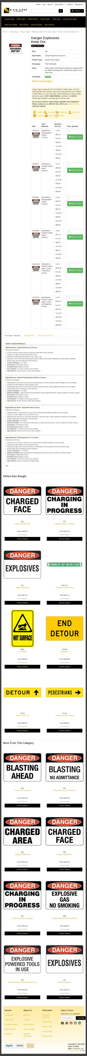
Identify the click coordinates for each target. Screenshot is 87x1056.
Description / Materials (12, 335)
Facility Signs (45, 19)
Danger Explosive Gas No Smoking (64, 918)
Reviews (45, 335)
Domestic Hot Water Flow (64, 588)
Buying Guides (60, 4)
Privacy (39, 115)
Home (5, 32)
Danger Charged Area (22, 854)
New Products (49, 25)
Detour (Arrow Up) (22, 715)
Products (38, 4)
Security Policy (47, 1031)
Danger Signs (25, 32)
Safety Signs (21, 19)
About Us (50, 4)
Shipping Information (27, 1035)
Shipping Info (78, 4)
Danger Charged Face (22, 524)
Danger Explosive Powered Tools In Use (22, 982)
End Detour (65, 651)
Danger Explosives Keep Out (68, 32)
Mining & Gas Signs (70, 19)
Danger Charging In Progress (64, 524)
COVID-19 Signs (36, 25)
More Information (42, 81)
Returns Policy (47, 1027)
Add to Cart (75, 137)
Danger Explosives (22, 588)
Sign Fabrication (29, 1029)
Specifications (29, 335)
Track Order (9, 1020)
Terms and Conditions (46, 1016)
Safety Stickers (33, 19)
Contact (50, 112)
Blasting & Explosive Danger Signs (44, 32)
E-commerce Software (74, 1050)
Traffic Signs (56, 19)
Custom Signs (9, 19)
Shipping (63, 112)
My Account (9, 1015)
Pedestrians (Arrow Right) (65, 715)
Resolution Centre (11, 1024)
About (51, 115)
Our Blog (26, 1020)
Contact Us (70, 4)
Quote (39, 112)
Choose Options (22, 539)
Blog (44, 4)
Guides (59, 115)
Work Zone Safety (11, 25)
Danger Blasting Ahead (22, 790)
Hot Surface (22, 651)
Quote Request (10, 1029)
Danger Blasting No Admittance (65, 790)
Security (73, 112)
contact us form (73, 104)
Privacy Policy (47, 1022)
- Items (76, 11)
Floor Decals (24, 25)
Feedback (8, 1034)
